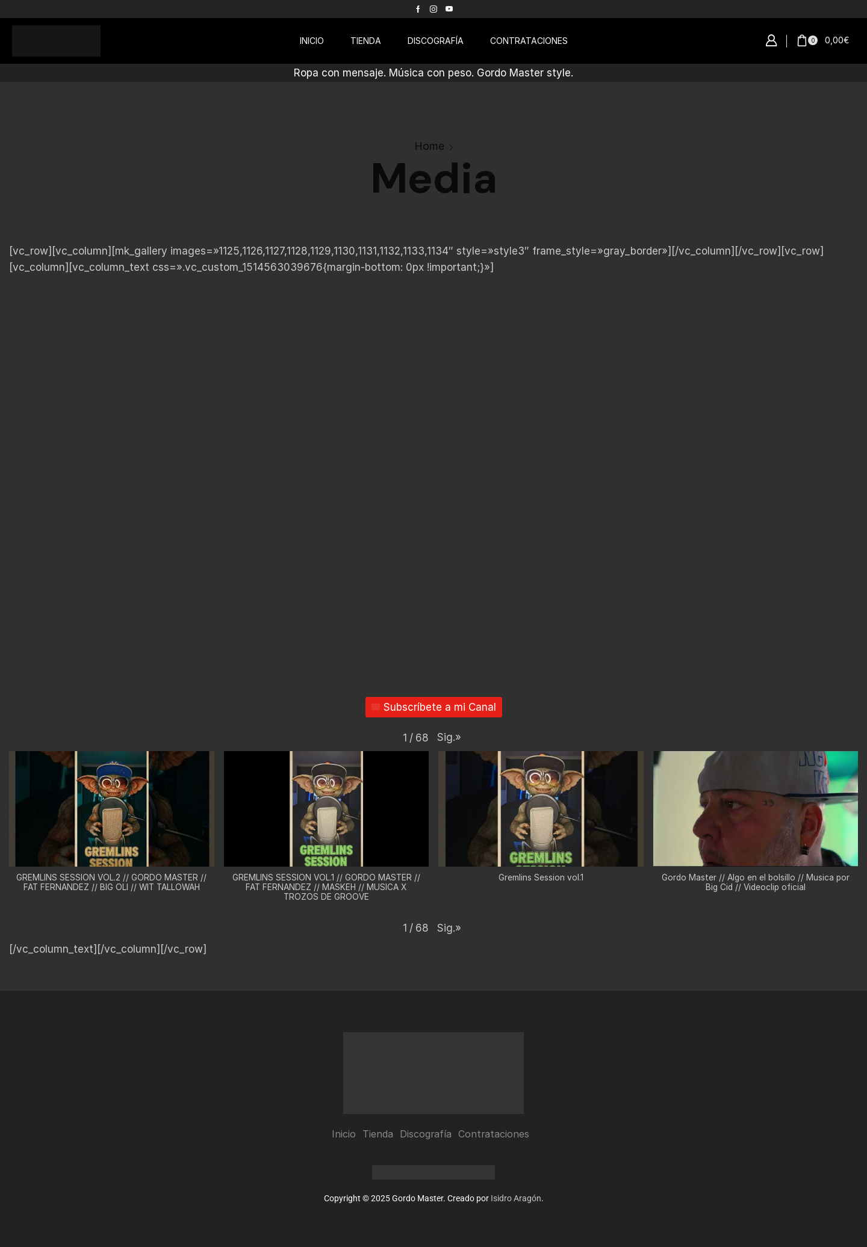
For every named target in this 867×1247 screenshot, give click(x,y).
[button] (771, 41)
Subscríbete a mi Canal (433, 707)
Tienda (377, 1134)
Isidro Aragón (516, 1198)
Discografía (426, 1134)
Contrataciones (493, 1134)
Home (429, 146)
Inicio (344, 1134)
